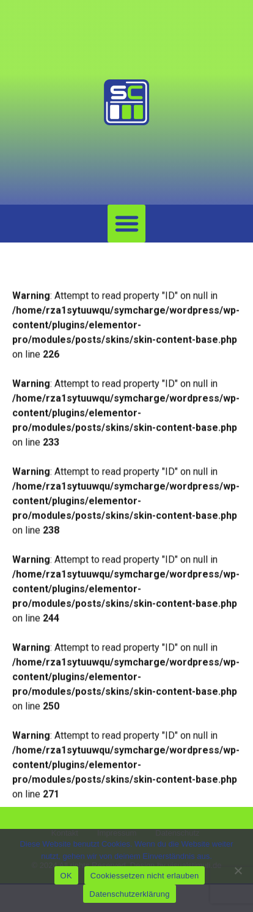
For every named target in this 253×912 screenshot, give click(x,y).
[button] (126, 224)
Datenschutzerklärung (129, 894)
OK (66, 875)
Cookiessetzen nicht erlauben (144, 875)
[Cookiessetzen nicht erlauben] (238, 870)
